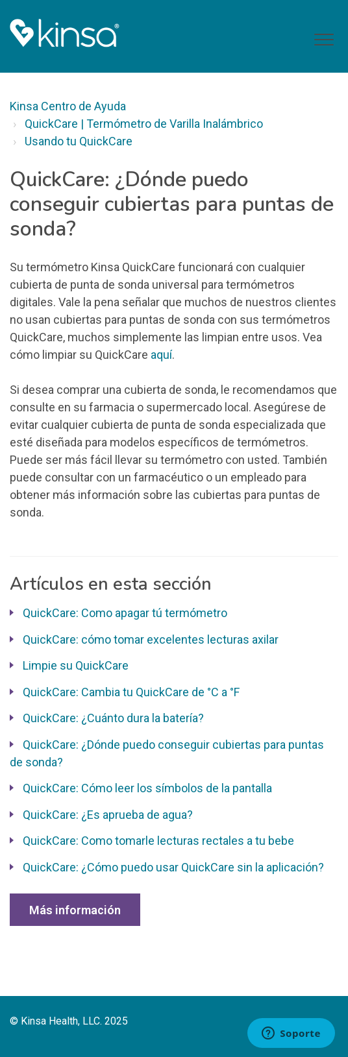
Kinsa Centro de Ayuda (68, 106)
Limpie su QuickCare (76, 665)
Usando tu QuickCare (78, 141)
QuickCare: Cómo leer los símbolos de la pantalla (147, 788)
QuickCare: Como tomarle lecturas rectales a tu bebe (158, 840)
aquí (161, 354)
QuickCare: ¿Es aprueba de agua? (108, 814)
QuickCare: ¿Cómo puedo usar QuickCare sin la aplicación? (173, 867)
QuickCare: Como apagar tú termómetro (125, 613)
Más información (75, 910)
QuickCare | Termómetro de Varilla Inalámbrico (144, 123)
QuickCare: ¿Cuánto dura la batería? (113, 718)
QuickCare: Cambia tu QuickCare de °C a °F (131, 692)
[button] (323, 40)
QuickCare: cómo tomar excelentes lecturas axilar (151, 639)
